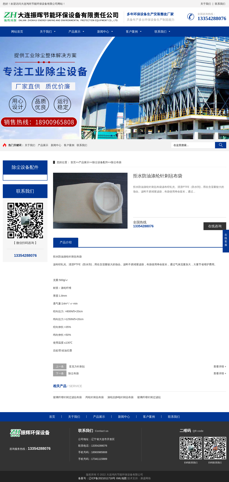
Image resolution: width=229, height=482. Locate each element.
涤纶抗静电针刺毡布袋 (120, 397)
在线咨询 (215, 226)
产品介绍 (66, 242)
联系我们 (220, 3)
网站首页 (17, 31)
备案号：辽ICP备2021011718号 (96, 478)
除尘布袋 (116, 162)
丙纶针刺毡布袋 (94, 397)
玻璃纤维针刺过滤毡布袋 (67, 397)
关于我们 (206, 3)
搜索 (220, 145)
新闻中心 (103, 31)
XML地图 (121, 478)
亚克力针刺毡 (76, 366)
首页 (73, 162)
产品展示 (74, 31)
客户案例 (132, 31)
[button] (111, 135)
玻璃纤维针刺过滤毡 (149, 397)
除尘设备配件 (100, 162)
